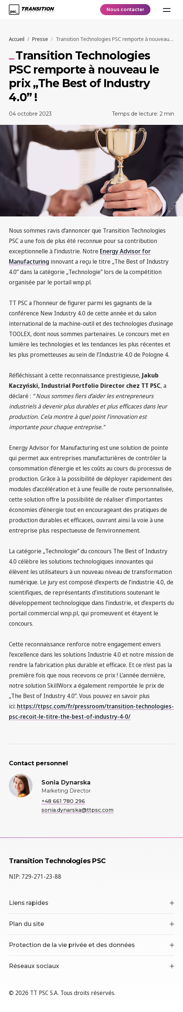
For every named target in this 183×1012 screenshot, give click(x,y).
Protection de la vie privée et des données (91, 944)
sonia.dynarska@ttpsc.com (77, 810)
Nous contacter (125, 9)
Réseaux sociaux (91, 966)
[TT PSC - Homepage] (31, 9)
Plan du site (91, 923)
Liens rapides (91, 902)
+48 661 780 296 (63, 801)
